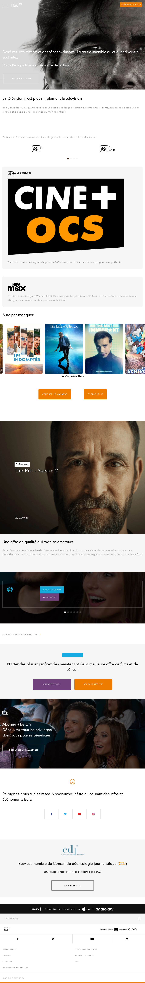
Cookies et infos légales (15, 968)
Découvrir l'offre (17, 78)
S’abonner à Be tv (131, 4)
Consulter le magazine (54, 394)
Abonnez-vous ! (51, 684)
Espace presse (10, 949)
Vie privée (7, 962)
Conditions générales (86, 949)
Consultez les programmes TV (21, 634)
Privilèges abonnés (84, 956)
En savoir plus (95, 394)
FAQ (76, 962)
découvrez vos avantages (20, 750)
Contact (7, 956)
